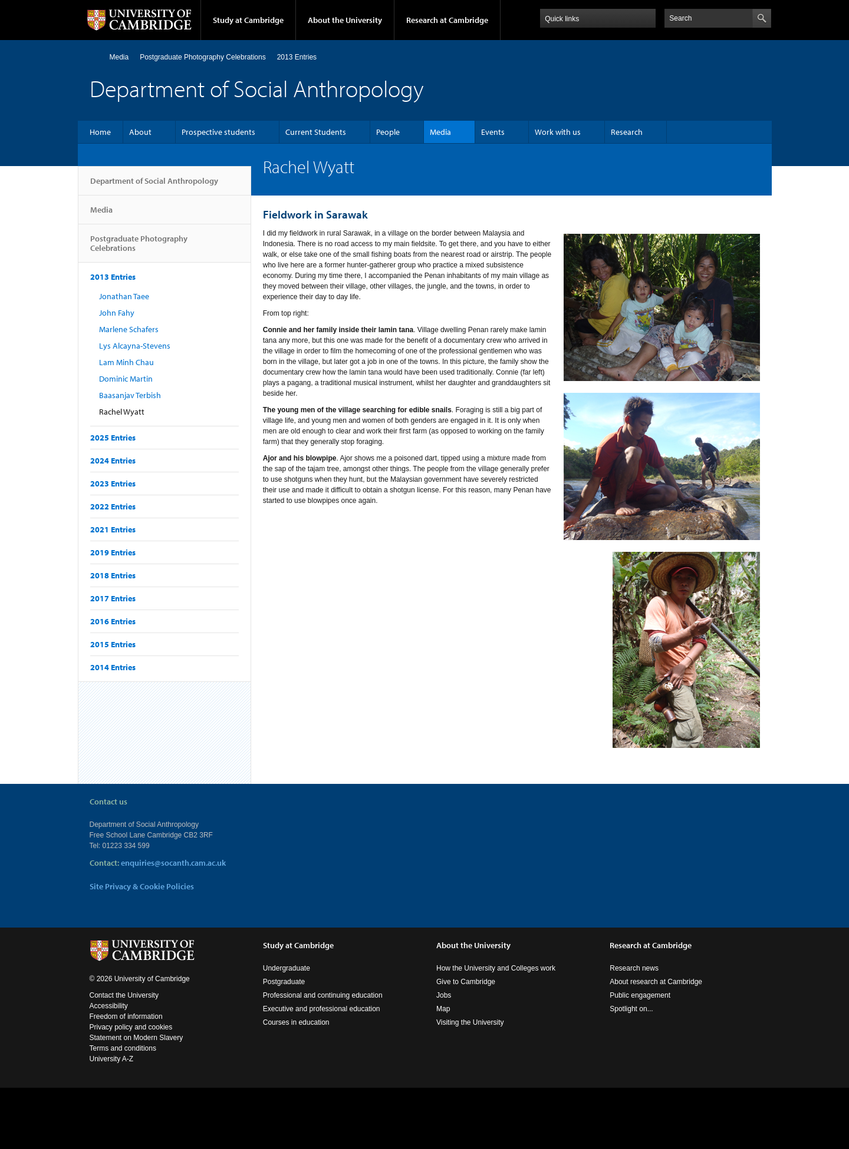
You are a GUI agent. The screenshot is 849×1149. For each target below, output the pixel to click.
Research (627, 132)
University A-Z (112, 1059)
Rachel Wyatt (121, 411)
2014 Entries (113, 667)
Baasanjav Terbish (130, 395)
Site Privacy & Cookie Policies (142, 886)
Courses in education (296, 1022)
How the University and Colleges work (495, 968)
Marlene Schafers (129, 329)
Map (443, 1009)
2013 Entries (297, 57)
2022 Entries (113, 506)
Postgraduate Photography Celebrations (202, 57)
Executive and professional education (321, 1009)
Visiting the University (470, 1022)
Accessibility (109, 1006)
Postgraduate (284, 982)
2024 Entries (113, 460)
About (140, 132)
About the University (345, 20)
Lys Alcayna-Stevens (134, 345)
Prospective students (218, 132)
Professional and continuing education (323, 995)
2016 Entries (113, 621)
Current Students (315, 132)
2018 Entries (113, 575)
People (388, 132)
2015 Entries (113, 644)
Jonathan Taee (124, 296)
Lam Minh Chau (126, 362)
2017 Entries (113, 598)
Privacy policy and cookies (131, 1027)
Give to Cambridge (465, 982)
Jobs (443, 995)
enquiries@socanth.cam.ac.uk (173, 862)
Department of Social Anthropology (154, 186)
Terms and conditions (123, 1048)
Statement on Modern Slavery (136, 1038)
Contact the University (124, 995)
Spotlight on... (631, 1009)
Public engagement (640, 995)
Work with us (558, 132)
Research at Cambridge (447, 20)
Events (493, 132)
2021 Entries (113, 529)
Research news (634, 968)
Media (119, 57)
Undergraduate (286, 968)
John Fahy (116, 312)
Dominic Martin (126, 378)
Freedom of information (126, 1016)
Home (95, 57)
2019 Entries (113, 552)
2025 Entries (113, 437)
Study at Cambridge (248, 20)
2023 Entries (113, 483)
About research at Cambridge (656, 982)
